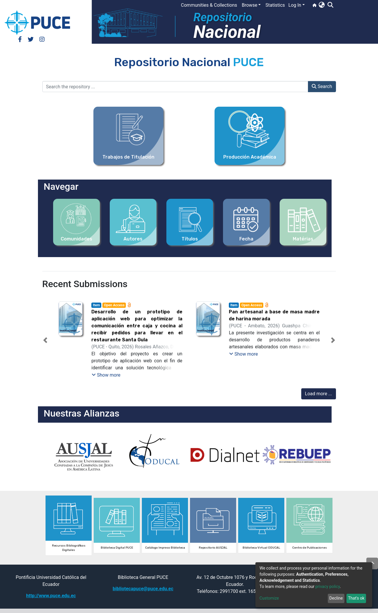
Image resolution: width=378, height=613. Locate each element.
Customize (269, 598)
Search (322, 86)
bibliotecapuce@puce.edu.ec (143, 588)
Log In (294, 5)
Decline (336, 598)
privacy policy (327, 586)
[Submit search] (330, 5)
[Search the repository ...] (175, 86)
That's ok (356, 598)
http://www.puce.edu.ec (51, 595)
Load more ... (318, 393)
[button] (321, 5)
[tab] (178, 373)
